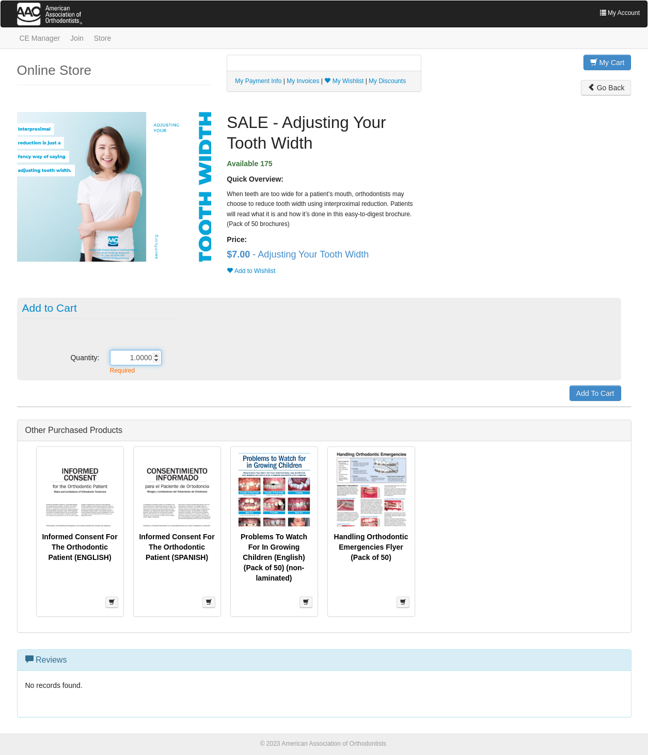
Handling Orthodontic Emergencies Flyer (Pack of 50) (371, 547)
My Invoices (303, 81)
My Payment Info (258, 81)
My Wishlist (343, 81)
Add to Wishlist (251, 271)
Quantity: (84, 358)
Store (102, 38)
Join (77, 38)
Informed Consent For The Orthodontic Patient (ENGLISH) (79, 547)
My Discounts (387, 81)
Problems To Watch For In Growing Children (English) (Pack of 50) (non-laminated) (274, 557)
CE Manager (40, 38)
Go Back (606, 88)
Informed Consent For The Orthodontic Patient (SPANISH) (176, 547)
